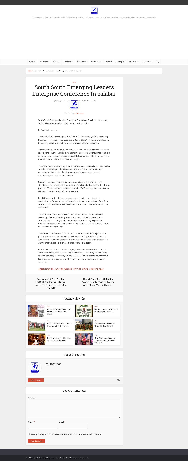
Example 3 (148, 61)
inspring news (97, 269)
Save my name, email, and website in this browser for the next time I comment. (66, 434)
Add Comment (69, 100)
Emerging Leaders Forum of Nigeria (72, 269)
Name (31, 422)
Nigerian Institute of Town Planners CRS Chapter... (59, 324)
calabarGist (83, 100)
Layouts (44, 61)
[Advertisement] (94, 41)
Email (62, 422)
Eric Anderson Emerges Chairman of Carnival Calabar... (105, 340)
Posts (55, 61)
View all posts (36, 380)
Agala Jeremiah (46, 269)
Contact (108, 61)
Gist (74, 82)
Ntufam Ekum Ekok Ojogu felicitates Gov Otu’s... (106, 310)
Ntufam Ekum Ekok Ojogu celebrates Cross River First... (58, 311)
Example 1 (121, 61)
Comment (32, 398)
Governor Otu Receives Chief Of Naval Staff (105, 324)
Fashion (67, 61)
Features (95, 61)
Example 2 (134, 61)
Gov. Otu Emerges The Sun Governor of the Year (58, 339)
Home (32, 61)
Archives (81, 61)
